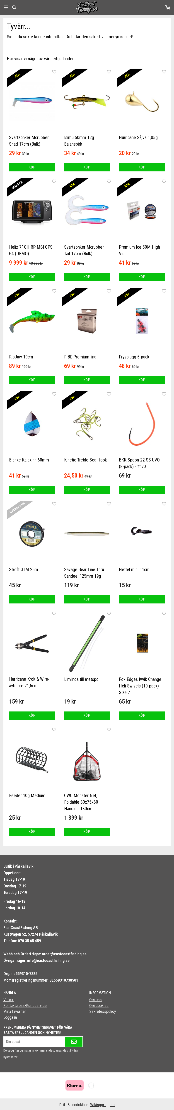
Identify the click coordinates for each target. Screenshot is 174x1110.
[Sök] (14, 7)
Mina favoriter (14, 1011)
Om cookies (99, 1005)
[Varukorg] (168, 7)
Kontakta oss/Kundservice (25, 1005)
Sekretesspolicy (102, 1011)
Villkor (8, 999)
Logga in (10, 1017)
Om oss (95, 999)
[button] (32, 167)
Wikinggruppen (102, 1104)
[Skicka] (74, 1041)
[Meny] (6, 7)
